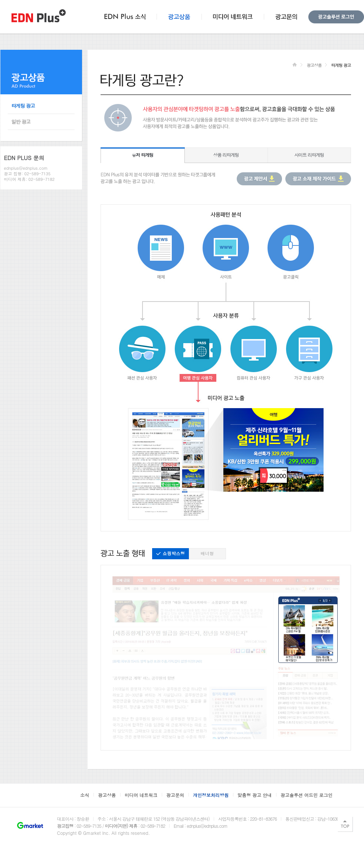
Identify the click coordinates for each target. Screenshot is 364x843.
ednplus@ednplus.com (26, 168)
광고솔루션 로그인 (336, 16)
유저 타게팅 (142, 155)
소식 (84, 795)
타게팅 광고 (23, 105)
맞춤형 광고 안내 (254, 795)
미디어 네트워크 (141, 795)
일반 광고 (21, 121)
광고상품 (313, 65)
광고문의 (175, 795)
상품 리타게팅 (226, 155)
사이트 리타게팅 (309, 155)
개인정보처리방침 (211, 795)
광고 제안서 (259, 178)
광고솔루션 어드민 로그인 (306, 795)
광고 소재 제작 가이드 (318, 178)
